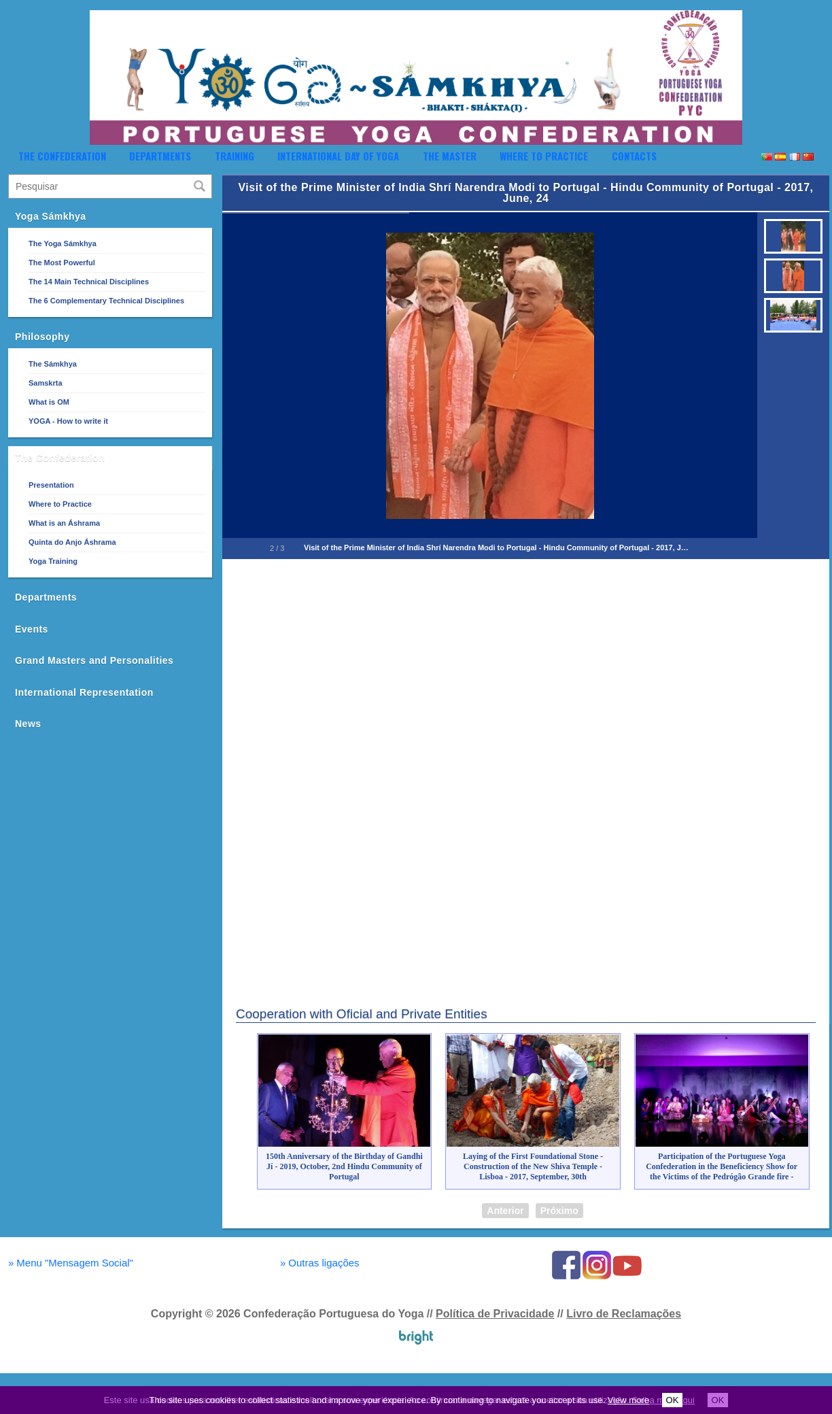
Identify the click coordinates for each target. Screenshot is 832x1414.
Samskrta (46, 383)
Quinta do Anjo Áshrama (72, 542)
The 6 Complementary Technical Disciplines (106, 301)
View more (628, 1400)
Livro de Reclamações (623, 1313)
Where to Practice (544, 155)
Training (234, 155)
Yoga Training (53, 561)
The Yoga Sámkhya (63, 243)
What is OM (49, 402)
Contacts (634, 155)
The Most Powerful (62, 262)
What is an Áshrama (64, 523)
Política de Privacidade (495, 1313)
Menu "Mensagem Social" (70, 1263)
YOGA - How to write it (68, 421)
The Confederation (62, 155)
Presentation (51, 485)
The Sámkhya (53, 364)
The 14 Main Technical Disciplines (89, 281)
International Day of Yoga (338, 155)
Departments (160, 155)
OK (672, 1400)
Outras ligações (320, 1263)
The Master (449, 155)
